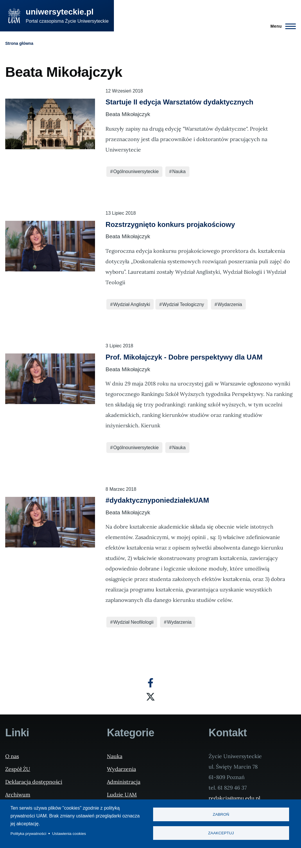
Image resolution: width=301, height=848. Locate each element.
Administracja (123, 781)
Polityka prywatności (28, 833)
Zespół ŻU (17, 769)
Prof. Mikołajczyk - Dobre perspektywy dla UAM (183, 357)
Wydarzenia (230, 304)
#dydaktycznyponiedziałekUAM (157, 500)
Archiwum (17, 794)
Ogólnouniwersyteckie (136, 171)
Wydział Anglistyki (131, 304)
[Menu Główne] (281, 26)
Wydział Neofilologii (133, 622)
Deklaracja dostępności (33, 781)
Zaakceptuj (221, 833)
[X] (150, 696)
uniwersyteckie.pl (60, 11)
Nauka (179, 171)
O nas (12, 756)
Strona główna (19, 43)
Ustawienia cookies (69, 833)
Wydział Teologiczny (183, 304)
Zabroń (221, 814)
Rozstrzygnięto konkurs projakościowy (170, 224)
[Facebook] (150, 682)
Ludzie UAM (122, 794)
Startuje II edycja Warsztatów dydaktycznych (179, 102)
